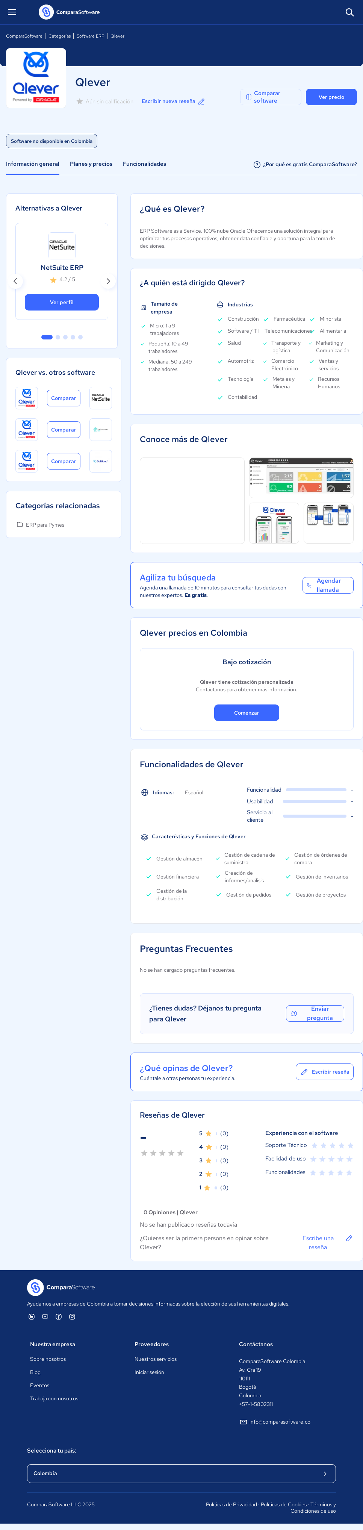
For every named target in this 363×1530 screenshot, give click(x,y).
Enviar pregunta (311, 1013)
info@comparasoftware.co (274, 1422)
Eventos (39, 1385)
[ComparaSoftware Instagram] (72, 1316)
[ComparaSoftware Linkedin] (31, 1316)
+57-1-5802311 (256, 1404)
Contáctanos (256, 1344)
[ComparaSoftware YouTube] (45, 1316)
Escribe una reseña (328, 1242)
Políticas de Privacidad (231, 1504)
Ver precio (331, 97)
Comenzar (246, 712)
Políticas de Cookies (284, 1504)
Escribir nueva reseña (174, 101)
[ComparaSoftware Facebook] (58, 1316)
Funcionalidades (144, 164)
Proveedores (152, 1344)
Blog (35, 1372)
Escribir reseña (324, 1071)
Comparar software (262, 97)
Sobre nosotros (48, 1359)
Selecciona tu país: (51, 1450)
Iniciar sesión (149, 1372)
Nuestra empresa (52, 1344)
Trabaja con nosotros (54, 1398)
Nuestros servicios (156, 1359)
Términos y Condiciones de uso (313, 1508)
